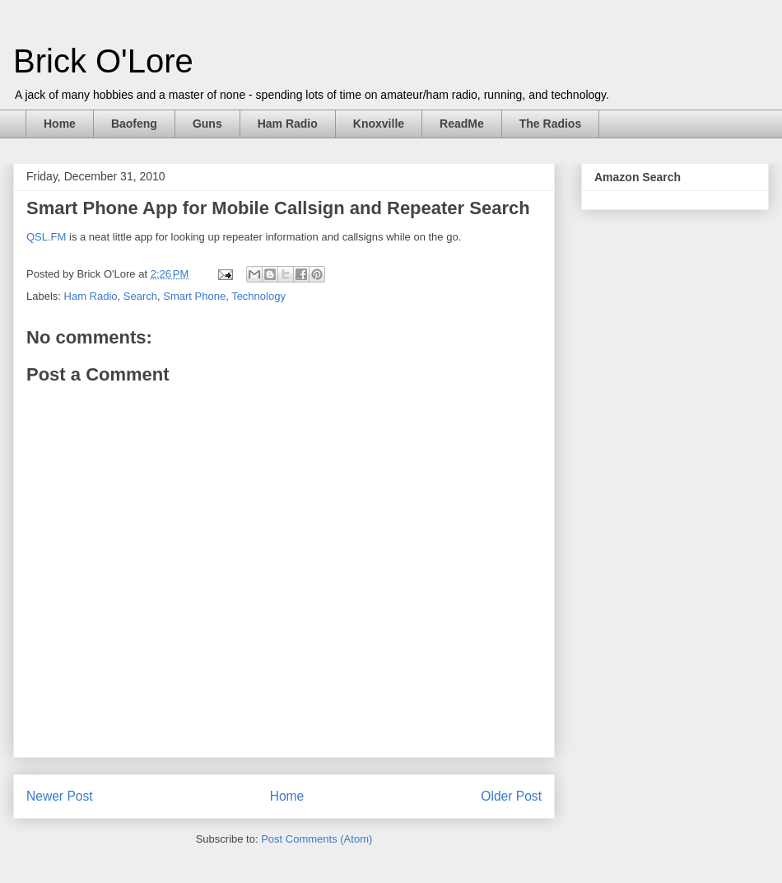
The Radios (550, 123)
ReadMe (462, 123)
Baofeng (134, 123)
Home (60, 123)
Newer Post (59, 796)
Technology (258, 296)
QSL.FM (46, 237)
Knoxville (378, 123)
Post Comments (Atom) (316, 839)
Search (140, 296)
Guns (207, 123)
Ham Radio (288, 123)
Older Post (511, 796)
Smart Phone (194, 296)
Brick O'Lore (103, 61)
